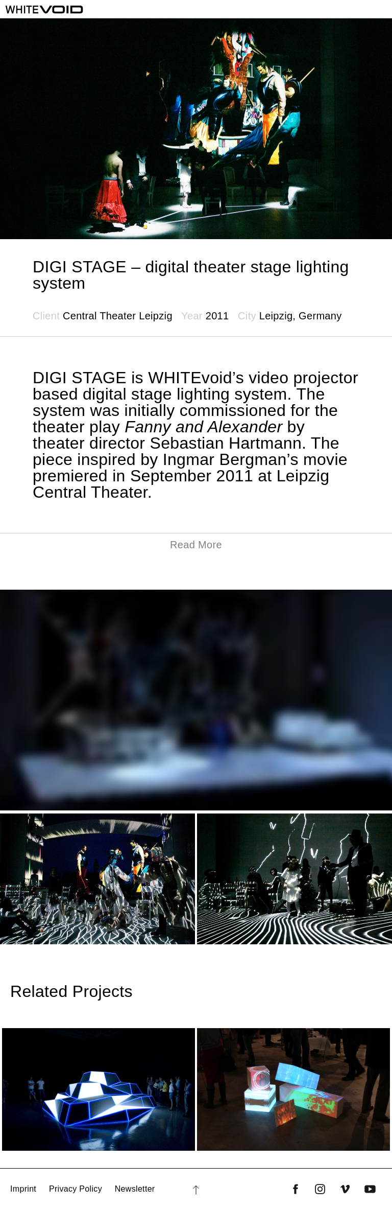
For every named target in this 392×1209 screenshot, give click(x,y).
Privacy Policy (75, 1188)
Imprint (23, 1188)
